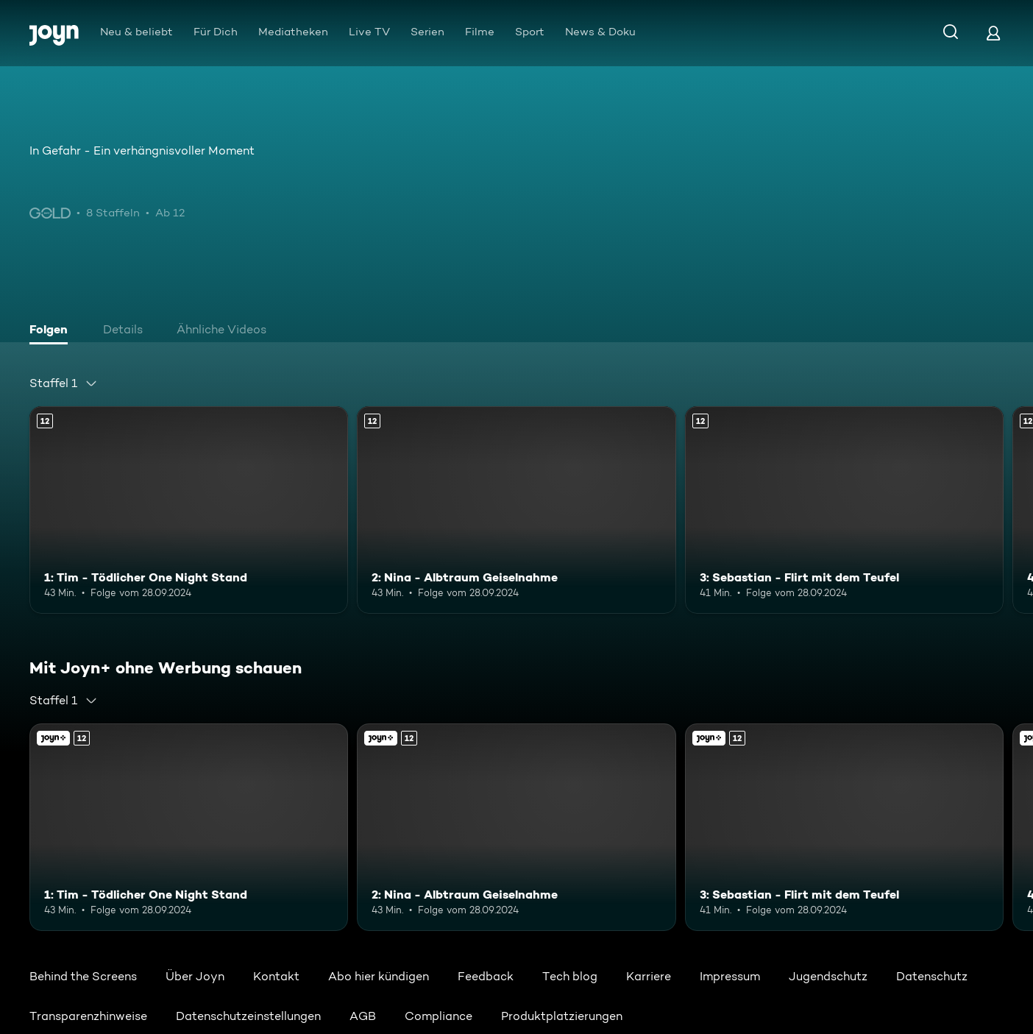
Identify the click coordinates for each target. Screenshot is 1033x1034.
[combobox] (63, 383)
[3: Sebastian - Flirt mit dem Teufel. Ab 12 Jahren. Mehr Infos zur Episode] (844, 510)
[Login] (993, 33)
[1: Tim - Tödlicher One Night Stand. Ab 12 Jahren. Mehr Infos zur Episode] (188, 510)
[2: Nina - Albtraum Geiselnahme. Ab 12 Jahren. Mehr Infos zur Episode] (516, 510)
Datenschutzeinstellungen (248, 1016)
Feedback (486, 976)
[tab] (52, 331)
